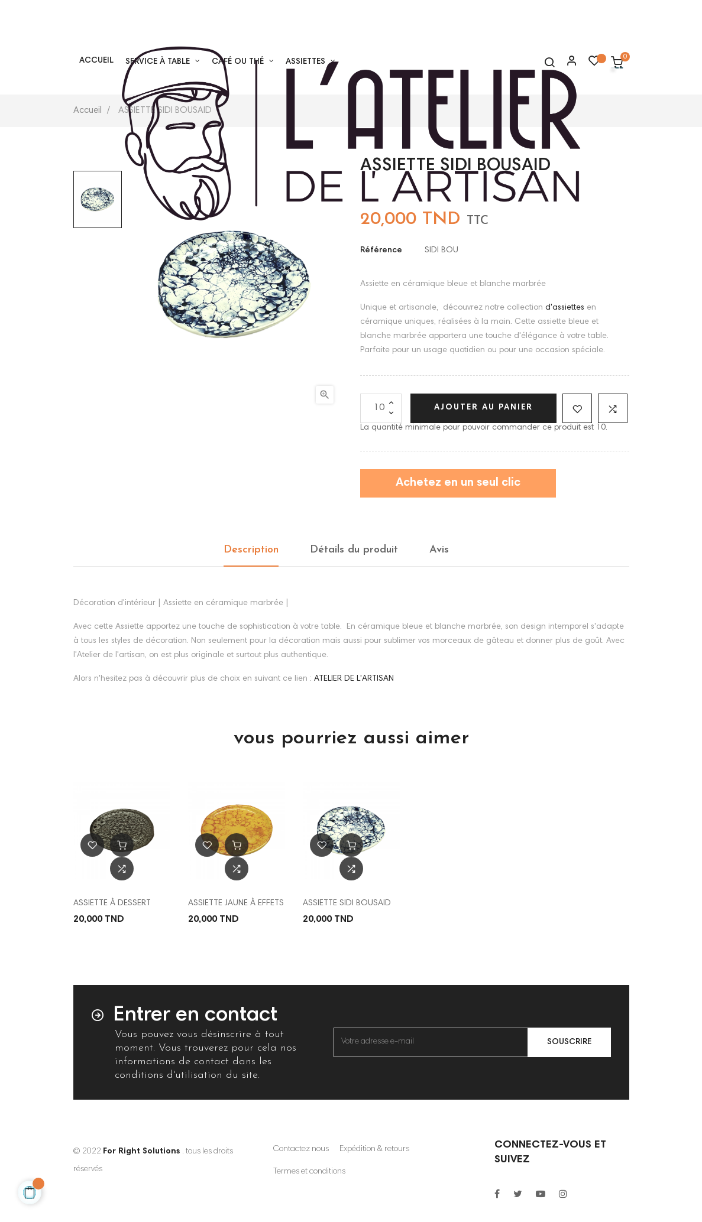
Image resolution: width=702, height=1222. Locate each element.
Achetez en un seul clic (458, 483)
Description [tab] (251, 549)
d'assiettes (564, 308)
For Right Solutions (141, 1152)
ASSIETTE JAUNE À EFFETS (236, 903)
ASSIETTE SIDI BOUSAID (347, 903)
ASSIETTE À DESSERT (112, 903)
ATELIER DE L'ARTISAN (354, 679)
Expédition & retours (374, 1149)
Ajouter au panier (483, 408)
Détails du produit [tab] (354, 549)
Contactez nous (301, 1149)
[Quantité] (381, 408)
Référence (381, 250)
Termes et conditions (309, 1172)
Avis (439, 549)
